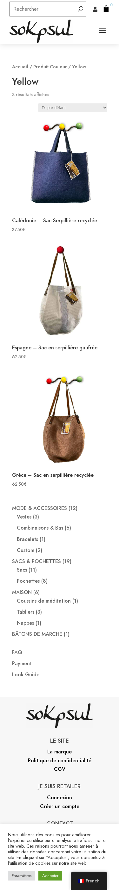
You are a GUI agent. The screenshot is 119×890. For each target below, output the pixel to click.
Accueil (20, 66)
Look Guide (25, 674)
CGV (59, 769)
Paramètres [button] (21, 876)
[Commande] (72, 107)
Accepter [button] (50, 876)
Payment (22, 663)
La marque (59, 751)
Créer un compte (59, 806)
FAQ (17, 652)
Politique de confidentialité (59, 760)
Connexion (59, 797)
